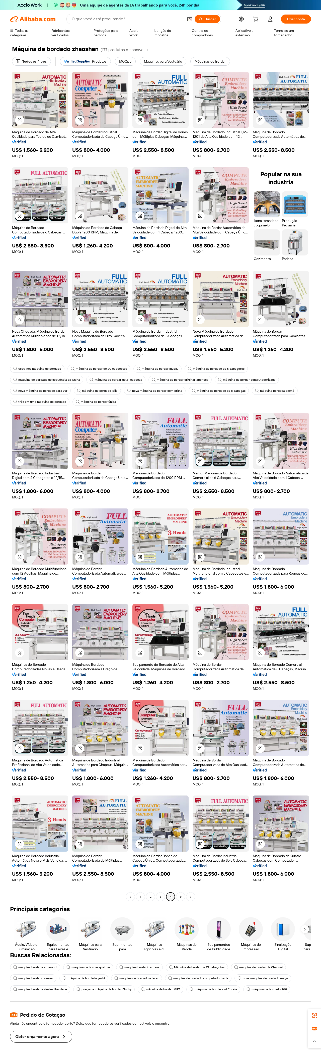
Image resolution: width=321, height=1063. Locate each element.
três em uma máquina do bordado (39, 402)
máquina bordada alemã (274, 391)
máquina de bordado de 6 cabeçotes (216, 369)
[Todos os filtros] (31, 61)
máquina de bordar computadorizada (247, 380)
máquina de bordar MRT (160, 989)
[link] (314, 1015)
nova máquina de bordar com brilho (154, 391)
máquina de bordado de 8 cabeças (219, 391)
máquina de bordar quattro (88, 967)
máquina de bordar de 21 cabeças (116, 380)
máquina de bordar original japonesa (180, 380)
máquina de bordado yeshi (84, 978)
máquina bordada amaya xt (35, 967)
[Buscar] (207, 19)
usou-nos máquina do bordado (37, 369)
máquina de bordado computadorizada (198, 978)
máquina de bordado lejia (97, 391)
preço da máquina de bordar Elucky (103, 989)
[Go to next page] (190, 896)
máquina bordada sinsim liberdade (40, 989)
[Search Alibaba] (127, 19)
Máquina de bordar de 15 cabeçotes (197, 967)
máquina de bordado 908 (267, 989)
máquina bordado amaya (139, 967)
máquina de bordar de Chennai (258, 967)
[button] (190, 19)
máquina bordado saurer (33, 978)
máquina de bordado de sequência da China (46, 380)
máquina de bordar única (96, 402)
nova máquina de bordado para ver (40, 391)
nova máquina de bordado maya (263, 978)
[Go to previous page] (130, 896)
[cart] (256, 20)
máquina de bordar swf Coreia (213, 989)
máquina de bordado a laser (136, 978)
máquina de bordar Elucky (157, 369)
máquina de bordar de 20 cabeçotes (99, 369)
